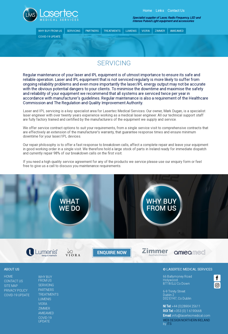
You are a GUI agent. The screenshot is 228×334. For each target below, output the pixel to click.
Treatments (112, 30)
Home (147, 10)
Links (160, 10)
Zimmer (160, 30)
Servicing (73, 30)
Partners (92, 30)
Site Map (11, 286)
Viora (146, 30)
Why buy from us (50, 30)
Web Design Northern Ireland (186, 320)
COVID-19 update (49, 36)
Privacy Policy (16, 290)
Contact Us (176, 10)
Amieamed (177, 30)
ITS (169, 324)
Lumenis (131, 30)
